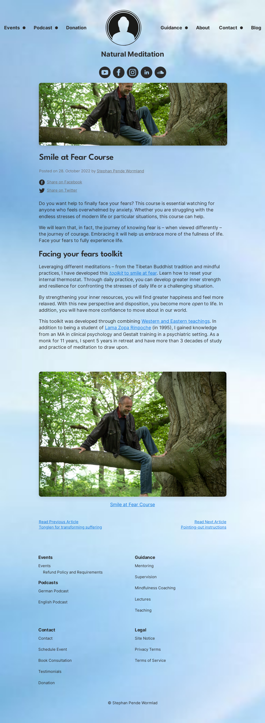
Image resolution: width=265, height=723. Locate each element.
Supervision (147, 579)
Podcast (43, 27)
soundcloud (160, 72)
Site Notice (146, 641)
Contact (228, 27)
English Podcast (54, 605)
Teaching (144, 612)
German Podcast (55, 593)
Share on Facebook (64, 182)
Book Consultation (57, 663)
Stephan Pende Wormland (120, 171)
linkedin (146, 72)
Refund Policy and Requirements (76, 575)
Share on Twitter (62, 190)
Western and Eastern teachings (176, 321)
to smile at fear (133, 273)
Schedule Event (54, 652)
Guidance (171, 27)
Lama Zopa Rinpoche (128, 327)
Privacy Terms (149, 652)
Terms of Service (152, 663)
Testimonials (51, 674)
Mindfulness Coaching (158, 590)
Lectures (144, 601)
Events (45, 568)
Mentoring (145, 568)
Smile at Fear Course (132, 504)
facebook (119, 72)
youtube (105, 72)
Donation (76, 27)
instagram (132, 72)
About (203, 27)
